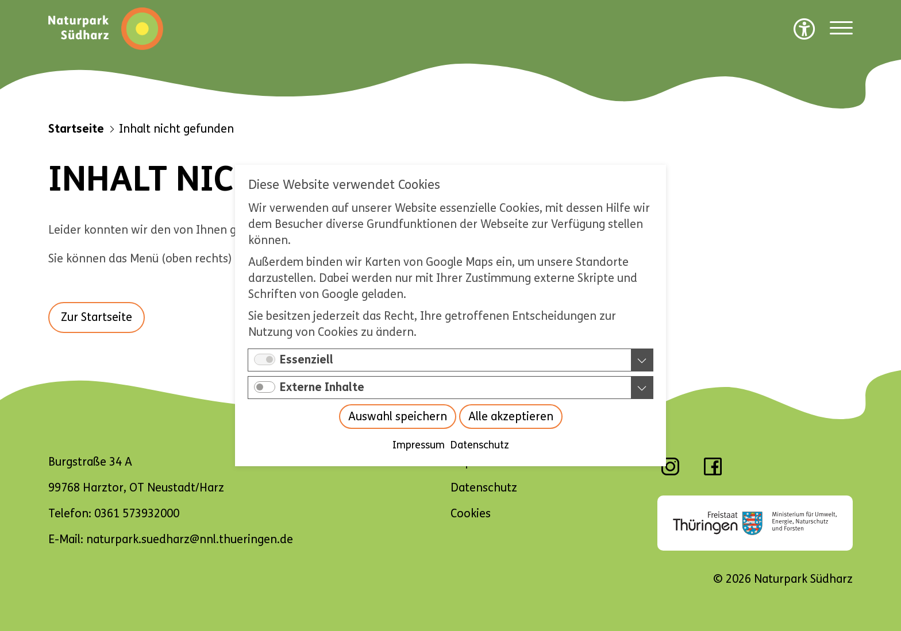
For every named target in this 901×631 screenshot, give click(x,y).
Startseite (76, 129)
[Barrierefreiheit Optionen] (804, 28)
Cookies (470, 513)
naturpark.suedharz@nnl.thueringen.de (189, 539)
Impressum (418, 445)
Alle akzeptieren (510, 416)
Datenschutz (479, 445)
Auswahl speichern (397, 416)
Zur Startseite (96, 317)
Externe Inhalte (322, 387)
